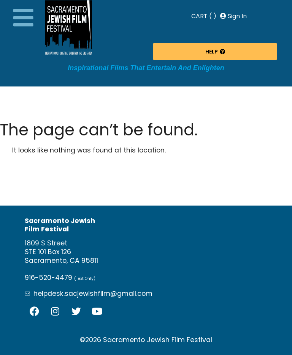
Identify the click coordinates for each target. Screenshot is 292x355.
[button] (23, 18)
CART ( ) (203, 16)
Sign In (233, 16)
